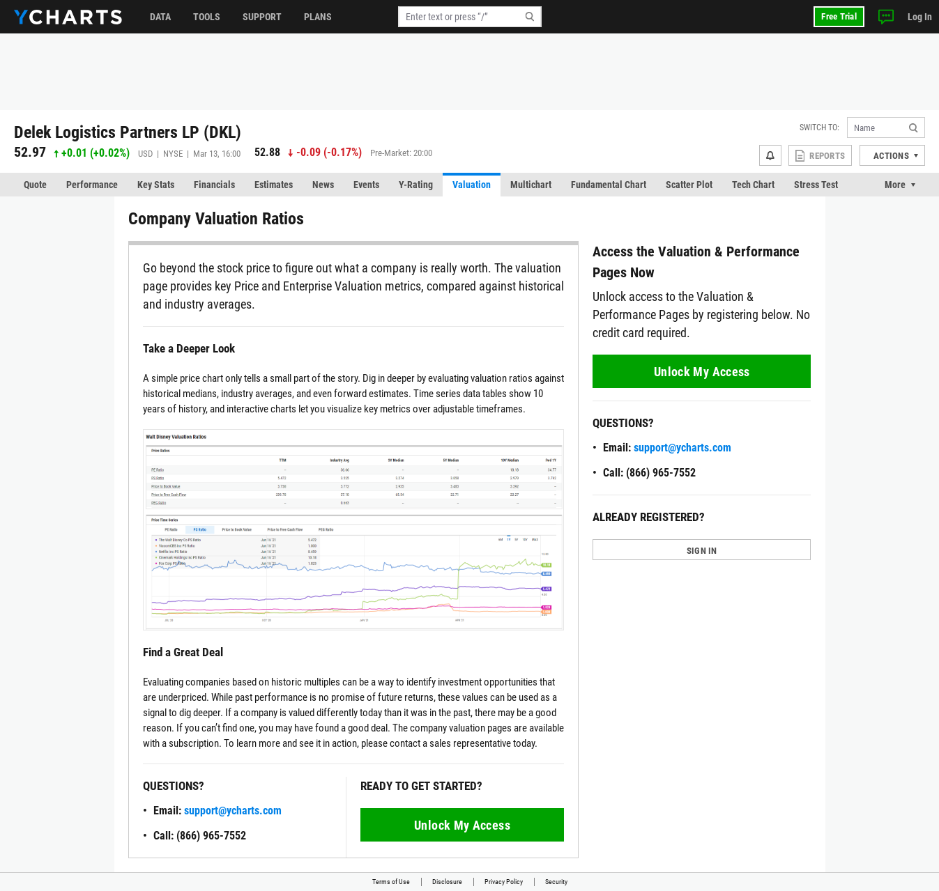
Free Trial (839, 16)
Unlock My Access (462, 825)
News (323, 184)
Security (556, 881)
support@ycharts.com (233, 810)
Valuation (471, 184)
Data (160, 16)
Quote (35, 184)
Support (262, 16)
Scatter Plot (689, 184)
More (895, 184)
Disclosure (447, 881)
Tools (206, 16)
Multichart (530, 184)
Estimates (273, 184)
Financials (214, 184)
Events (366, 184)
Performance (92, 184)
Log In (920, 16)
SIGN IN (702, 550)
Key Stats (155, 184)
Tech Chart (753, 184)
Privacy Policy (503, 881)
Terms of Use (391, 881)
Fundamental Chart (608, 184)
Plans (318, 16)
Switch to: (819, 127)
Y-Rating (416, 184)
